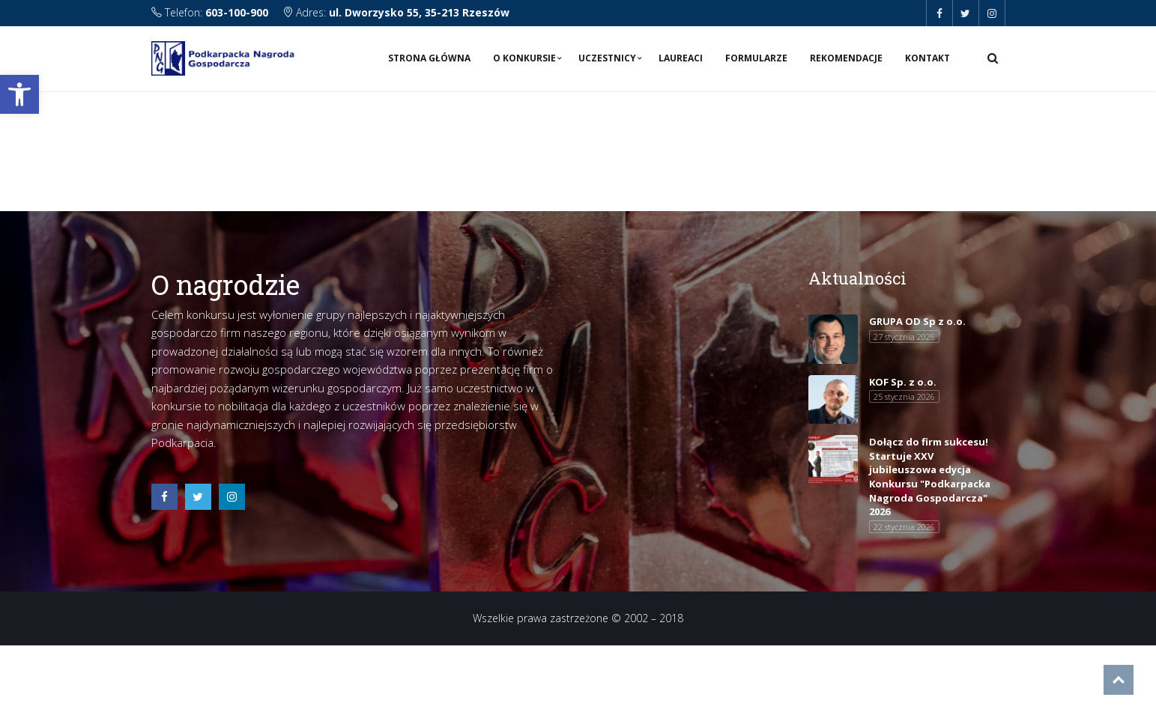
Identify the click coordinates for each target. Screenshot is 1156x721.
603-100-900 (236, 12)
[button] (19, 94)
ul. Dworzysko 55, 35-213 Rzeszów (419, 12)
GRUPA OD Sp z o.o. (917, 321)
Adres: (395, 12)
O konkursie (524, 58)
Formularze (756, 58)
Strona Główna (429, 58)
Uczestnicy (607, 58)
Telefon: (211, 12)
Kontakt (927, 58)
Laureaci (681, 58)
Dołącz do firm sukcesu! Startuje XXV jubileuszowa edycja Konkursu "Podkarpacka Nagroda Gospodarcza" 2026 (929, 476)
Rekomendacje (846, 58)
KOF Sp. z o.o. (902, 382)
